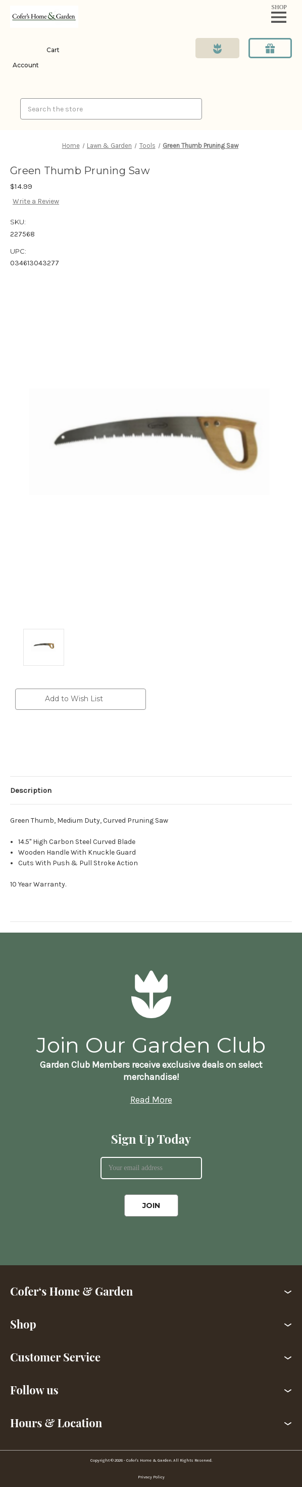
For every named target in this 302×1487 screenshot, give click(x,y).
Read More (151, 1099)
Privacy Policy (151, 1477)
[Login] (24, 58)
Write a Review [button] (36, 201)
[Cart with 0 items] (52, 50)
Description (31, 790)
